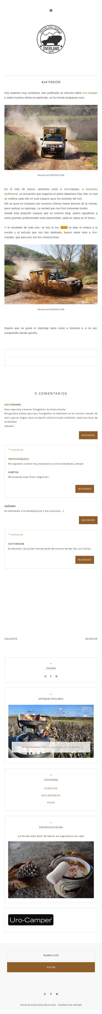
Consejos (50, 788)
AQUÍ (64, 227)
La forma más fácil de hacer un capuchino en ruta (51, 836)
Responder (88, 435)
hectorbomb (12, 404)
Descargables (51, 795)
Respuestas (17, 450)
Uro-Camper (90, 92)
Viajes (51, 802)
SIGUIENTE (10, 638)
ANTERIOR (91, 638)
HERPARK (77, 1005)
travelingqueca (18, 459)
